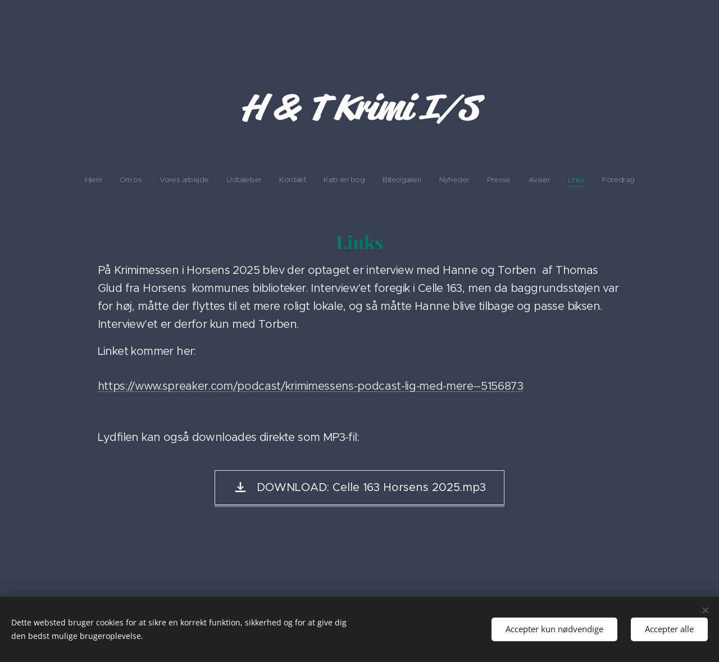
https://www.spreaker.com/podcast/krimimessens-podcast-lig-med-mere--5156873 (311, 386)
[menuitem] (265, 180)
